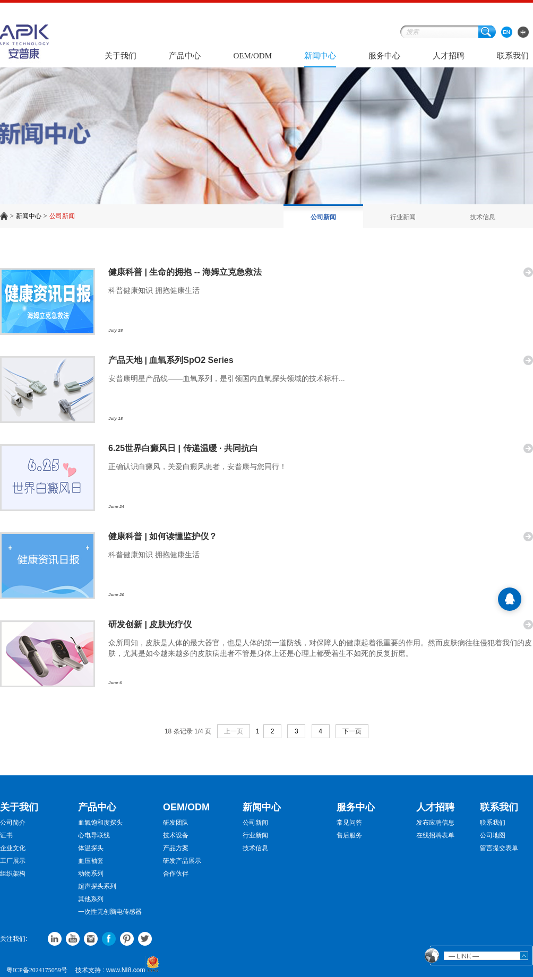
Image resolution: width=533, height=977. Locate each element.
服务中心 (384, 55)
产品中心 (185, 55)
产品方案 (175, 848)
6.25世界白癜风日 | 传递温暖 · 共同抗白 (183, 448)
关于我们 (120, 55)
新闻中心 (320, 55)
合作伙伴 (175, 873)
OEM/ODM (252, 55)
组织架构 (12, 873)
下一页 (352, 731)
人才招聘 (449, 55)
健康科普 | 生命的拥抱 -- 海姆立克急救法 (185, 271)
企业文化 (12, 848)
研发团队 (175, 822)
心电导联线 (94, 835)
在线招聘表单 (435, 835)
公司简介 (12, 822)
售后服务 (349, 835)
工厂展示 (12, 860)
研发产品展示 (182, 860)
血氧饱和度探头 (100, 822)
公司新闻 (62, 216)
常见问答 (349, 822)
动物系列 (91, 873)
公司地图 (492, 835)
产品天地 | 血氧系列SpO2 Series (171, 360)
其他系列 (91, 899)
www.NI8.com (125, 970)
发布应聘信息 (435, 822)
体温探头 (91, 848)
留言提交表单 (499, 848)
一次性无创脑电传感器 (110, 911)
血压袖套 (91, 860)
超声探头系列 (97, 886)
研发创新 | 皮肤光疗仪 (150, 624)
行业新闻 (403, 217)
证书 (6, 835)
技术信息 (482, 217)
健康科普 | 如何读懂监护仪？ (162, 536)
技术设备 (175, 835)
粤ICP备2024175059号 (36, 970)
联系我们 (513, 55)
